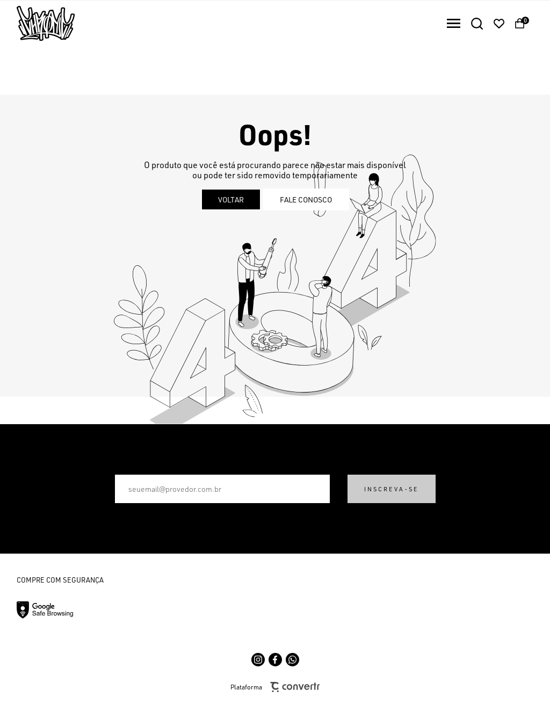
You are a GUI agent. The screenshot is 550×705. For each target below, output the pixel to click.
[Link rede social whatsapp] (292, 659)
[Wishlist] (499, 23)
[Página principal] (37, 23)
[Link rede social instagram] (258, 659)
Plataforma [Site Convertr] (275, 687)
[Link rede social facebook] (275, 659)
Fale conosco (306, 199)
